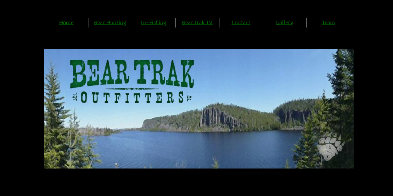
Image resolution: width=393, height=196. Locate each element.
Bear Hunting (110, 23)
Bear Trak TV (197, 23)
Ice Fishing (153, 23)
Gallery (284, 23)
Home (66, 23)
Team (328, 23)
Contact (241, 23)
